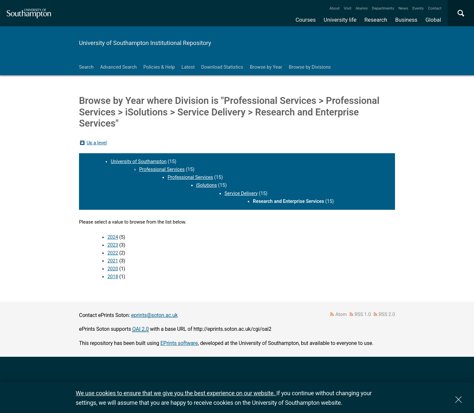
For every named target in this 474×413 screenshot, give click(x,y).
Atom (341, 314)
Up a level (97, 143)
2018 (112, 276)
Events (418, 8)
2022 (112, 253)
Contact (434, 8)
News (403, 8)
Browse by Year (266, 67)
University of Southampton (139, 161)
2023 (112, 245)
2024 (112, 237)
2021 (112, 261)
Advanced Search (118, 67)
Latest (188, 67)
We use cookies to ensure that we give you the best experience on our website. (176, 393)
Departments (383, 8)
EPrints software (179, 343)
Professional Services (162, 169)
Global (433, 19)
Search (86, 67)
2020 (112, 269)
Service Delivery (241, 193)
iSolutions (206, 185)
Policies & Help (159, 67)
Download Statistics (222, 67)
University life (340, 19)
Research (375, 19)
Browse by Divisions (310, 67)
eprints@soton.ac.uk (154, 315)
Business (406, 19)
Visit (348, 8)
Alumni (361, 8)
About (334, 8)
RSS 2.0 (387, 314)
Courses (306, 19)
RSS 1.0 (363, 314)
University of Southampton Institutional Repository (145, 42)
